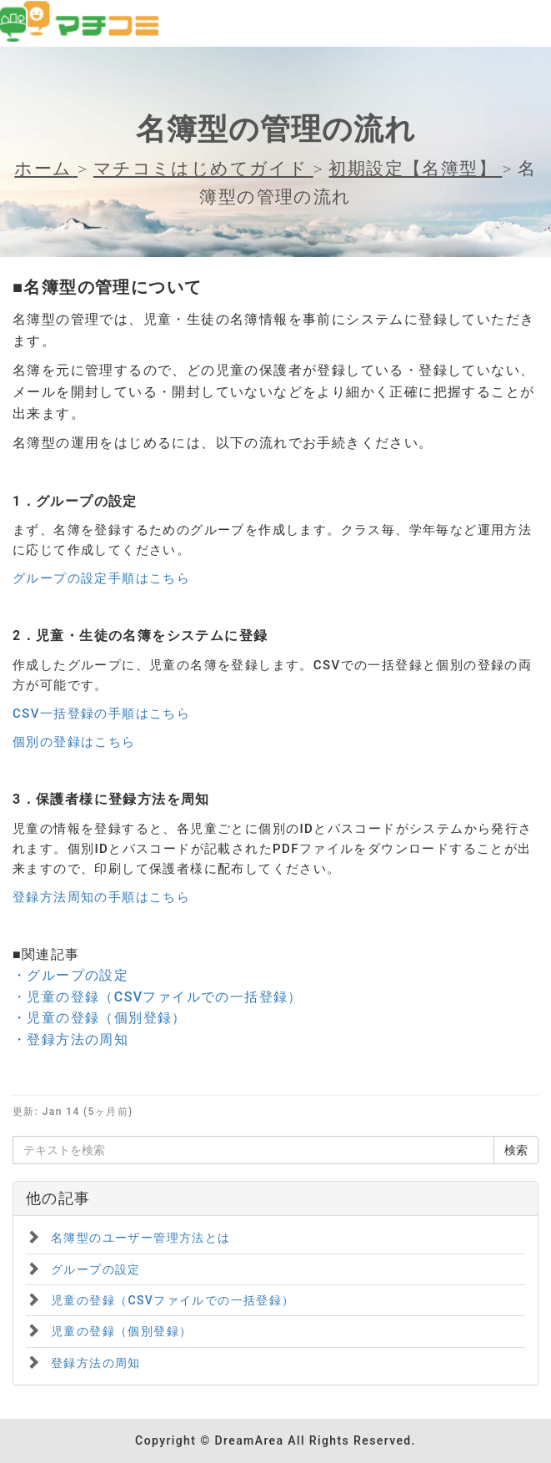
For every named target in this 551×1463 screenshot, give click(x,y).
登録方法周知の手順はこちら (101, 897)
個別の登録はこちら (74, 741)
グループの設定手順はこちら (101, 578)
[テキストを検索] (253, 1150)
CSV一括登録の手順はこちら (101, 713)
